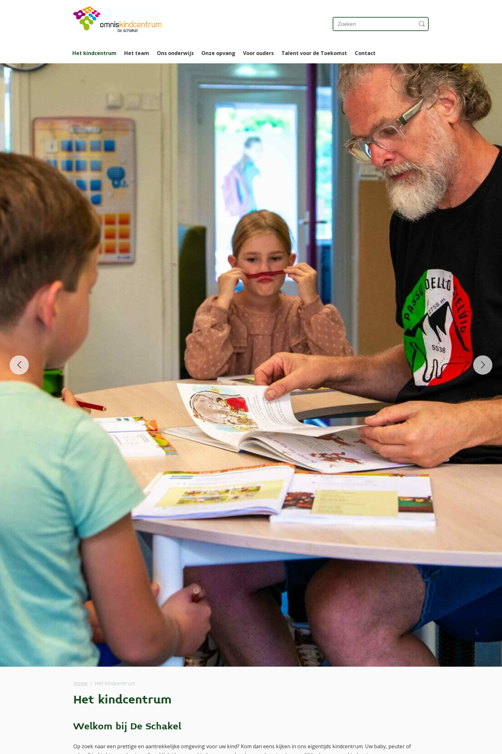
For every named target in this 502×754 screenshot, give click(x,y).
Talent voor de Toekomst (314, 53)
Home (80, 683)
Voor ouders (258, 53)
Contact (365, 53)
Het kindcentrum (94, 53)
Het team (136, 53)
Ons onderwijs (175, 53)
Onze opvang (218, 53)
